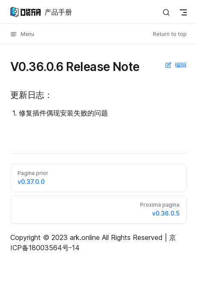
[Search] (166, 12)
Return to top (170, 34)
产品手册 (41, 12)
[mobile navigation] (183, 12)
